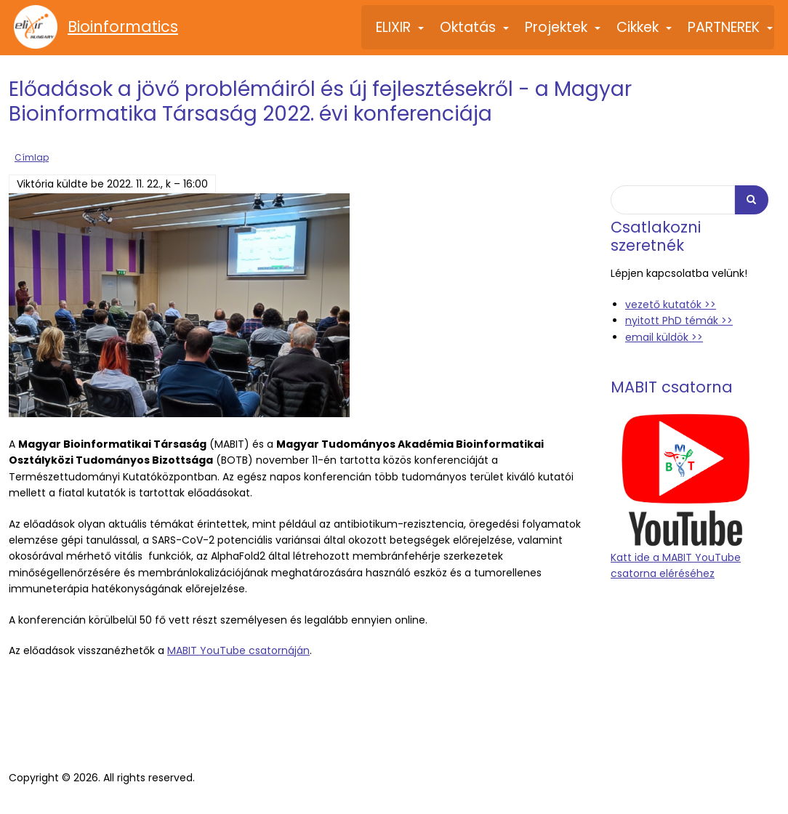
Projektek (563, 33)
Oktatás (475, 33)
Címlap (32, 156)
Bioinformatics (123, 27)
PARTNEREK (731, 33)
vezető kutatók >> (670, 303)
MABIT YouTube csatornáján (238, 649)
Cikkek (644, 33)
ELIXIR (400, 33)
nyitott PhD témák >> (679, 320)
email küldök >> (664, 336)
